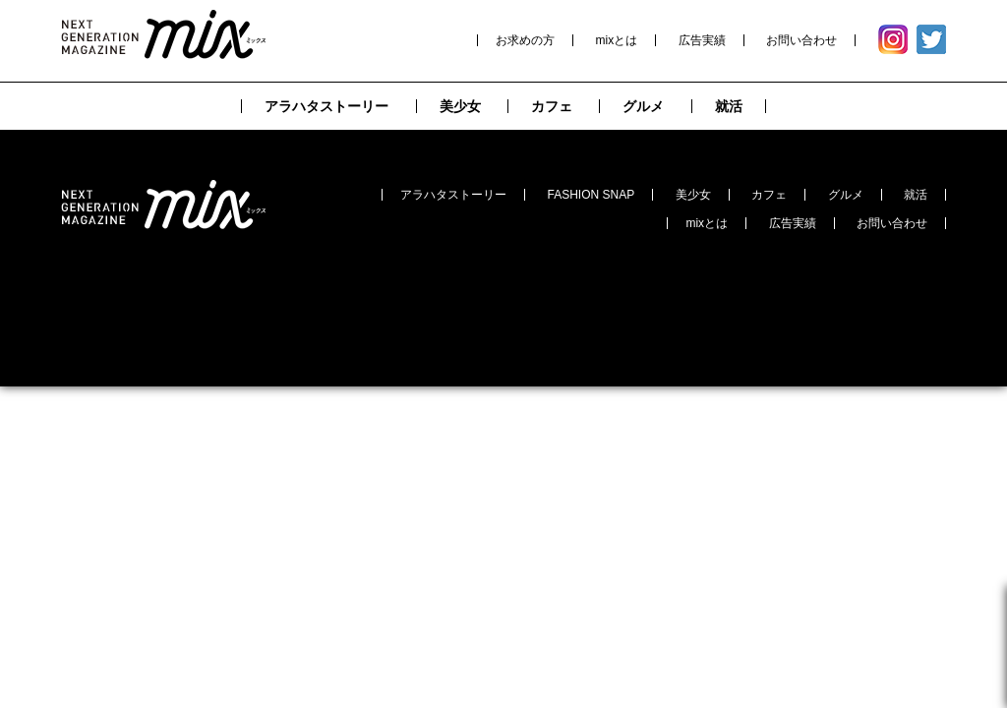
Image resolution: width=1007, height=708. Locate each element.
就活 (915, 195)
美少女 (693, 195)
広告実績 (702, 40)
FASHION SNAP (591, 195)
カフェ (769, 195)
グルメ (845, 195)
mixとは (617, 40)
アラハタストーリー (453, 195)
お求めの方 (525, 40)
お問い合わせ (801, 40)
